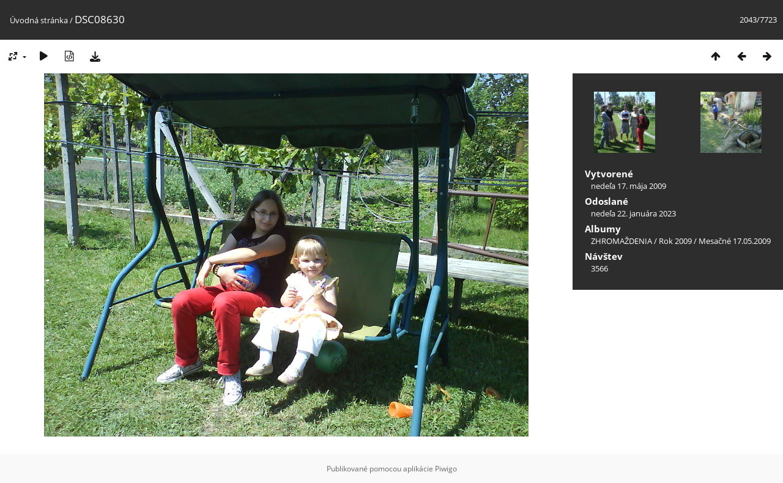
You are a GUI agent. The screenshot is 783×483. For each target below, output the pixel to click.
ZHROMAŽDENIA (621, 240)
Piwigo (446, 468)
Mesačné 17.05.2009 (735, 240)
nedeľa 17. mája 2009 (628, 185)
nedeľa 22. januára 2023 (633, 213)
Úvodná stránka (39, 20)
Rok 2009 (675, 240)
